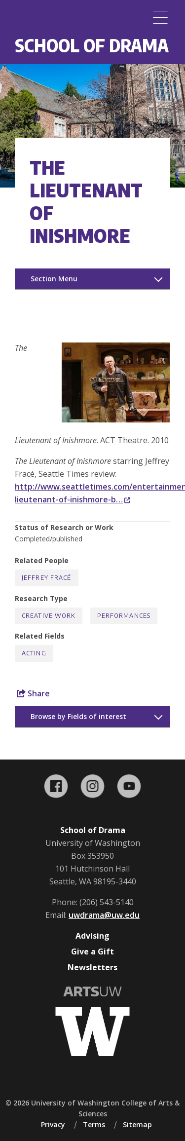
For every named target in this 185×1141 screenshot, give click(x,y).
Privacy (53, 1124)
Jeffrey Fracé (47, 577)
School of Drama (92, 45)
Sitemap (137, 1124)
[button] (116, 419)
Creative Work (48, 615)
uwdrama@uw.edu (104, 915)
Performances (123, 615)
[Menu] (160, 17)
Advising (92, 935)
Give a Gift (92, 951)
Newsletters (92, 967)
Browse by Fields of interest (78, 716)
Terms (94, 1124)
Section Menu (54, 278)
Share (33, 693)
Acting (34, 653)
